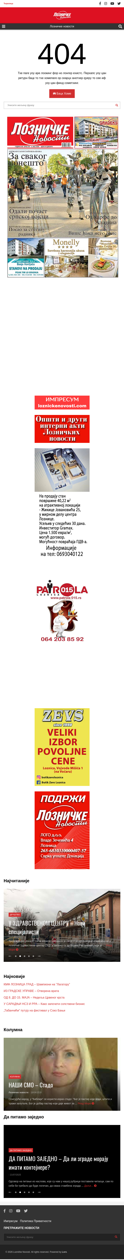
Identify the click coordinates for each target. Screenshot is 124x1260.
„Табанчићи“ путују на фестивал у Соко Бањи (34, 1011)
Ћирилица (8, 4)
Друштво (15, 915)
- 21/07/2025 (15, 1175)
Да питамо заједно (21, 1151)
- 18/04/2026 (35, 1093)
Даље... (90, 1186)
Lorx (64, 1252)
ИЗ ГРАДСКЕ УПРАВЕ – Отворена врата (31, 991)
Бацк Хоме (62, 93)
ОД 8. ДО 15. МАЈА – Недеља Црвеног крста (34, 998)
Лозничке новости (62, 26)
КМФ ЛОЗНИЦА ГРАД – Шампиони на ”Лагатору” (37, 985)
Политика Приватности (35, 1221)
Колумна (15, 1077)
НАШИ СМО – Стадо (31, 1085)
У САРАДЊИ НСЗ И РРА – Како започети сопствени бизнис (44, 1004)
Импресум (11, 1221)
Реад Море (86, 1104)
